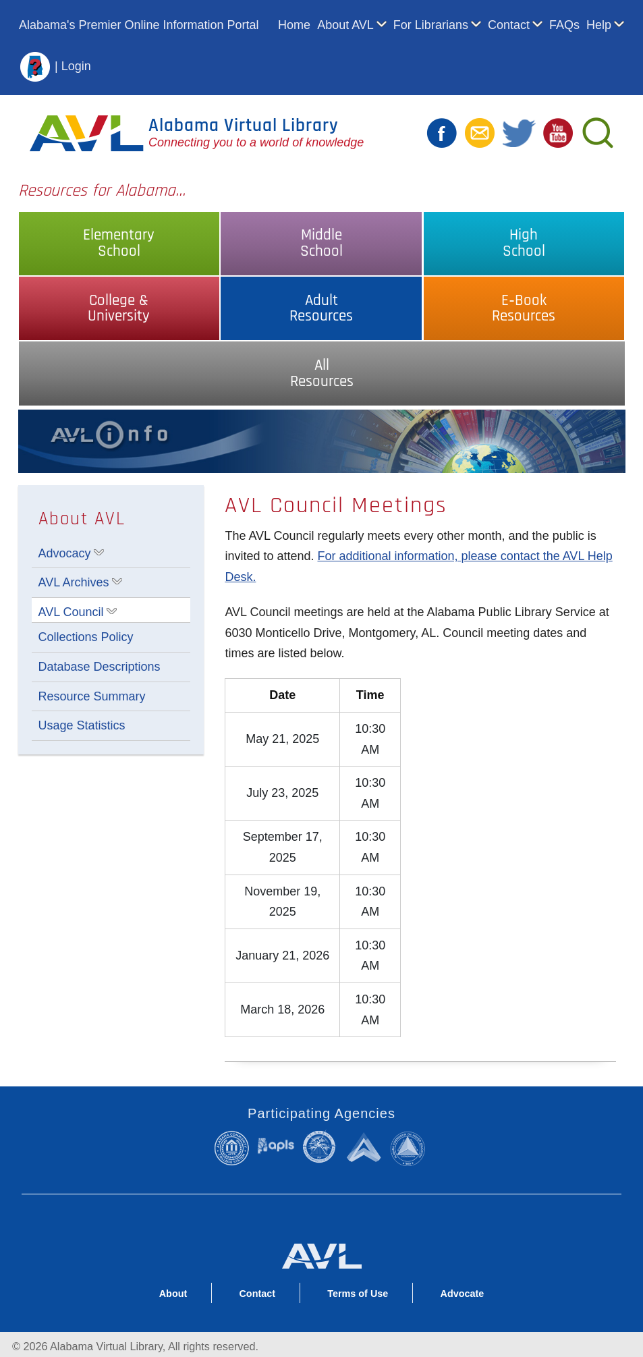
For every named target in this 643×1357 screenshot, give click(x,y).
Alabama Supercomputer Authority (365, 1146)
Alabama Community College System (235, 1148)
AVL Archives (73, 582)
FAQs (564, 25)
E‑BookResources (523, 308)
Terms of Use (357, 1293)
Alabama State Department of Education (321, 1146)
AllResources (322, 373)
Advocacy (64, 553)
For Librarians (430, 25)
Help (598, 25)
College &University (119, 308)
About (173, 1293)
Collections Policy (86, 637)
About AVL (345, 25)
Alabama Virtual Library (243, 125)
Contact (509, 25)
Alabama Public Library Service (276, 1145)
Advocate (462, 1293)
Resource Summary (92, 696)
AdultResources (321, 308)
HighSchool (524, 242)
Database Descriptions (99, 666)
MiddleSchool (321, 242)
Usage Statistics (81, 725)
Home (294, 25)
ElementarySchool (119, 242)
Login (76, 65)
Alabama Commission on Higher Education (410, 1148)
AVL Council (71, 612)
